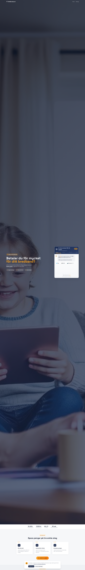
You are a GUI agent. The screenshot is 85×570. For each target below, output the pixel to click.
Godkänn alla (31, 566)
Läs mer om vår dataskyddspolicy (40, 564)
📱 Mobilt (63, 263)
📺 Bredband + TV (70, 263)
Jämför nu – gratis (42, 558)
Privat (73, 1)
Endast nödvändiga (38, 566)
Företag (77, 1)
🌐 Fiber (57, 263)
